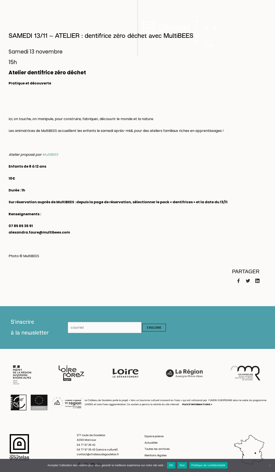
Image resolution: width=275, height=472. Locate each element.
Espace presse (154, 436)
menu (222, 11)
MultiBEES (50, 154)
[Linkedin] (257, 280)
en (264, 10)
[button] (200, 11)
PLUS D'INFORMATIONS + (197, 404)
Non (182, 465)
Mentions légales (156, 455)
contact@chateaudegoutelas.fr (98, 454)
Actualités (151, 443)
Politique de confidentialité (208, 465)
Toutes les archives (157, 449)
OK (171, 465)
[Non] (269, 465)
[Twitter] (248, 280)
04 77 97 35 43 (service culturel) (97, 449)
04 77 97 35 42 (86, 445)
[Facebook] (238, 280)
